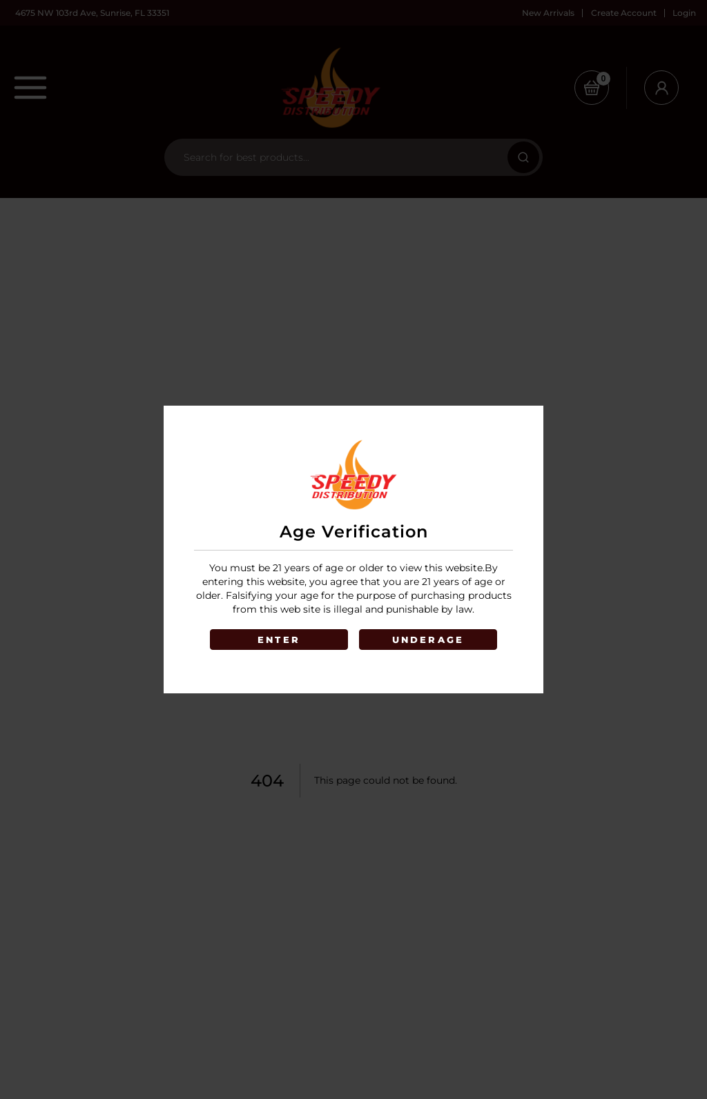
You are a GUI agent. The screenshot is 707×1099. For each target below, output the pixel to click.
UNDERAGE (428, 639)
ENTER (279, 639)
